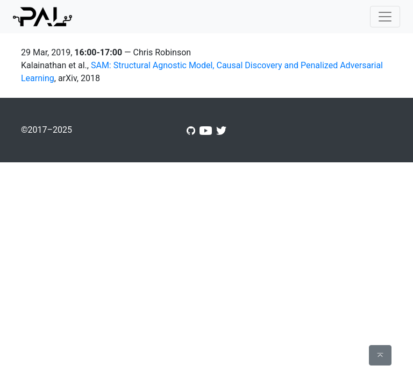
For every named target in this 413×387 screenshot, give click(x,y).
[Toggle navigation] (385, 16)
